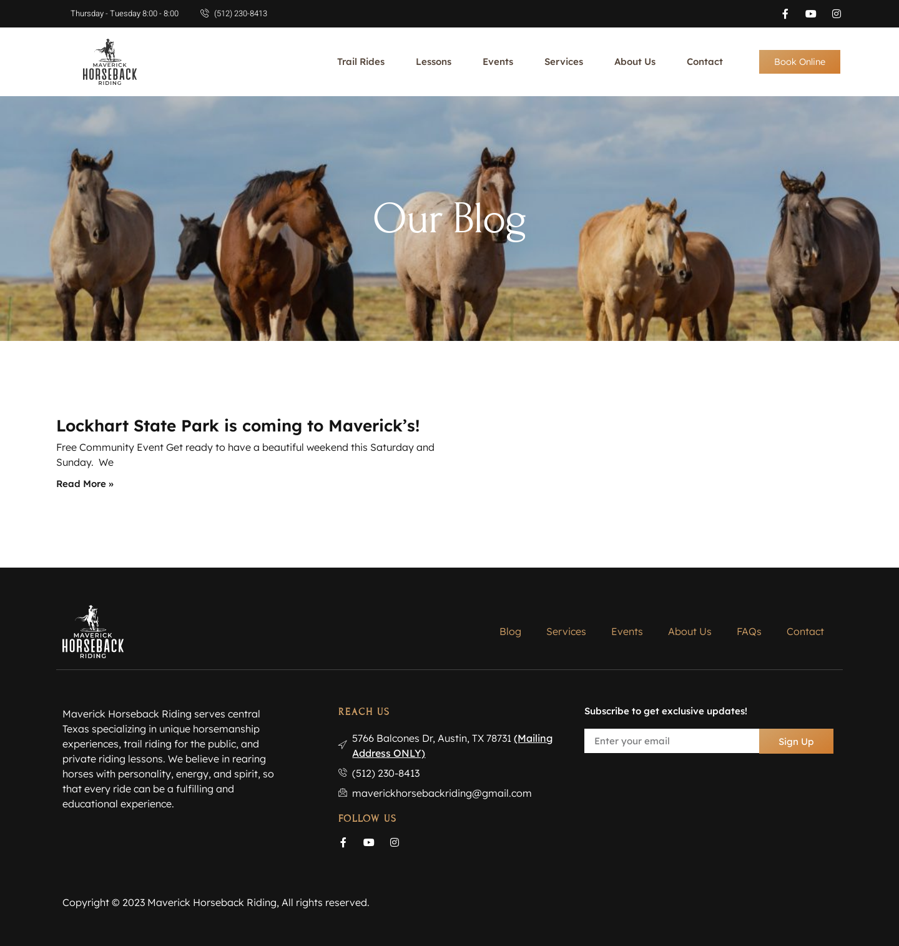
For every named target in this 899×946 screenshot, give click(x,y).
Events (498, 61)
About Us (635, 61)
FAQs (749, 631)
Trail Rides (361, 61)
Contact (705, 61)
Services (563, 61)
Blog (510, 631)
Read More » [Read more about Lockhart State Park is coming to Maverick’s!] (85, 484)
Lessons (433, 61)
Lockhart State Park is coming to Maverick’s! (238, 425)
